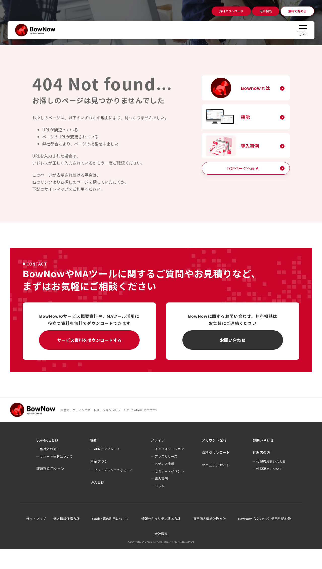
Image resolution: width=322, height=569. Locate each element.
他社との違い (50, 448)
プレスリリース (166, 456)
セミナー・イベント (169, 471)
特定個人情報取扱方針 (209, 518)
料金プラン (99, 461)
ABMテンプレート (107, 448)
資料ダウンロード (216, 452)
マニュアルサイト (216, 465)
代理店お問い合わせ (271, 461)
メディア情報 (164, 463)
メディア (158, 440)
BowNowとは (47, 440)
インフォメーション (169, 448)
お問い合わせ (233, 340)
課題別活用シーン (50, 468)
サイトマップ (36, 518)
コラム (160, 486)
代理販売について (269, 468)
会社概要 (161, 533)
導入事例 (250, 145)
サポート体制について (56, 456)
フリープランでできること (113, 470)
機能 (245, 117)
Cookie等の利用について (110, 518)
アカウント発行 (214, 440)
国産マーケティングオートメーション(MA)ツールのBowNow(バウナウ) (108, 410)
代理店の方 (261, 452)
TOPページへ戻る (242, 168)
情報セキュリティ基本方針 (160, 518)
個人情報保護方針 (66, 518)
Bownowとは (255, 88)
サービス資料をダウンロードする (89, 340)
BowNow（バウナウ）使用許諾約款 (264, 518)
